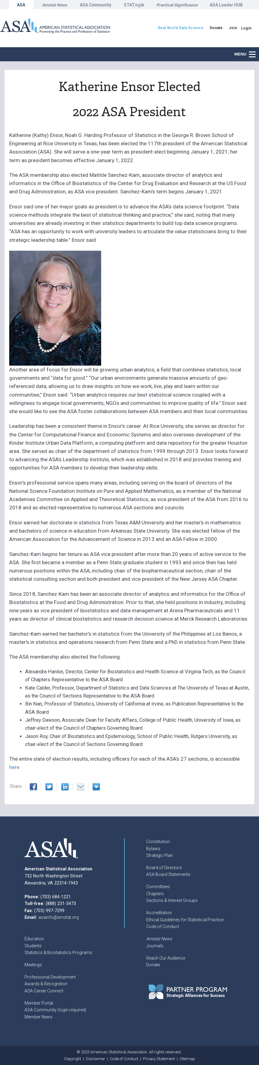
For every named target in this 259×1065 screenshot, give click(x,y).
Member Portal (39, 1003)
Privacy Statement (159, 1058)
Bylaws (153, 848)
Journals (154, 945)
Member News (38, 1016)
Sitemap (187, 1058)
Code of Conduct (162, 926)
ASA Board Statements (168, 874)
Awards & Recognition (46, 983)
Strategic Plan (159, 855)
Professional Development (50, 977)
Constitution (158, 841)
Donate (153, 964)
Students (33, 945)
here (14, 767)
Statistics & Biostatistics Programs (58, 952)
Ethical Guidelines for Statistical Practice (184, 919)
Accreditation (159, 912)
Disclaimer (95, 1058)
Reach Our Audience (165, 958)
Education (34, 938)
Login (246, 28)
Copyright (72, 1058)
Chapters (155, 893)
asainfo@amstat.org (58, 917)
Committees (158, 886)
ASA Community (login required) (55, 1009)
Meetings (33, 964)
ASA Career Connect (44, 990)
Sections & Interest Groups (172, 900)
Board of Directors (164, 867)
